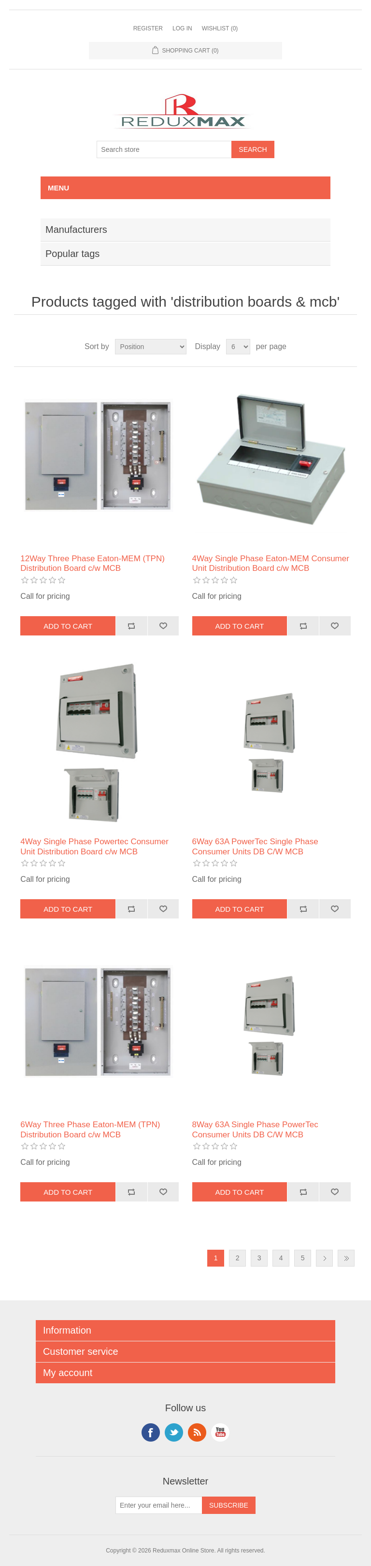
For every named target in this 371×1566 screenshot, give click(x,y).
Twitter (174, 1432)
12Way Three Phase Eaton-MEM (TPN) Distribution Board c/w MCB (92, 563)
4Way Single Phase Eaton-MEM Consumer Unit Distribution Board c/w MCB (270, 563)
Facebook (151, 1432)
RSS (197, 1432)
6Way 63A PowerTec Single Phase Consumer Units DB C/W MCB (255, 846)
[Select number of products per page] (238, 346)
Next (324, 1258)
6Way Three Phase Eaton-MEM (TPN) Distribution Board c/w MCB (90, 1129)
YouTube (220, 1432)
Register (148, 28)
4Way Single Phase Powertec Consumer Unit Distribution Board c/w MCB (94, 846)
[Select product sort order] (150, 346)
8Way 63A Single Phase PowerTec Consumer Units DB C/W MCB (255, 1129)
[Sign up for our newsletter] (158, 1505)
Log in (182, 28)
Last (346, 1258)
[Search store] (164, 149)
